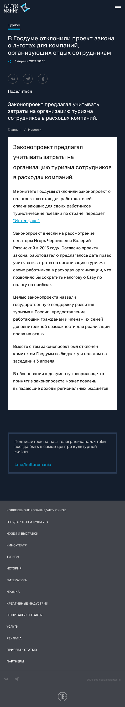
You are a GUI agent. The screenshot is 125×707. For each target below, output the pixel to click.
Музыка (13, 592)
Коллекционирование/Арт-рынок (36, 510)
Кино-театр (17, 545)
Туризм (13, 557)
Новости (34, 129)
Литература (17, 580)
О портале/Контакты (25, 615)
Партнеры (15, 661)
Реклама (14, 638)
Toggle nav (118, 7)
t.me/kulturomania (32, 464)
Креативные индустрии (27, 603)
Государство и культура (28, 522)
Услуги (12, 626)
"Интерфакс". (26, 220)
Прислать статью (22, 650)
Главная (14, 129)
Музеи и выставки (22, 533)
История (14, 568)
